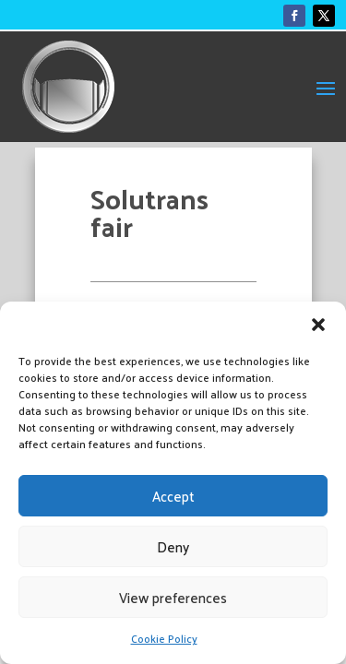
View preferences (173, 597)
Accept (173, 495)
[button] (318, 324)
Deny (173, 546)
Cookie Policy (164, 638)
